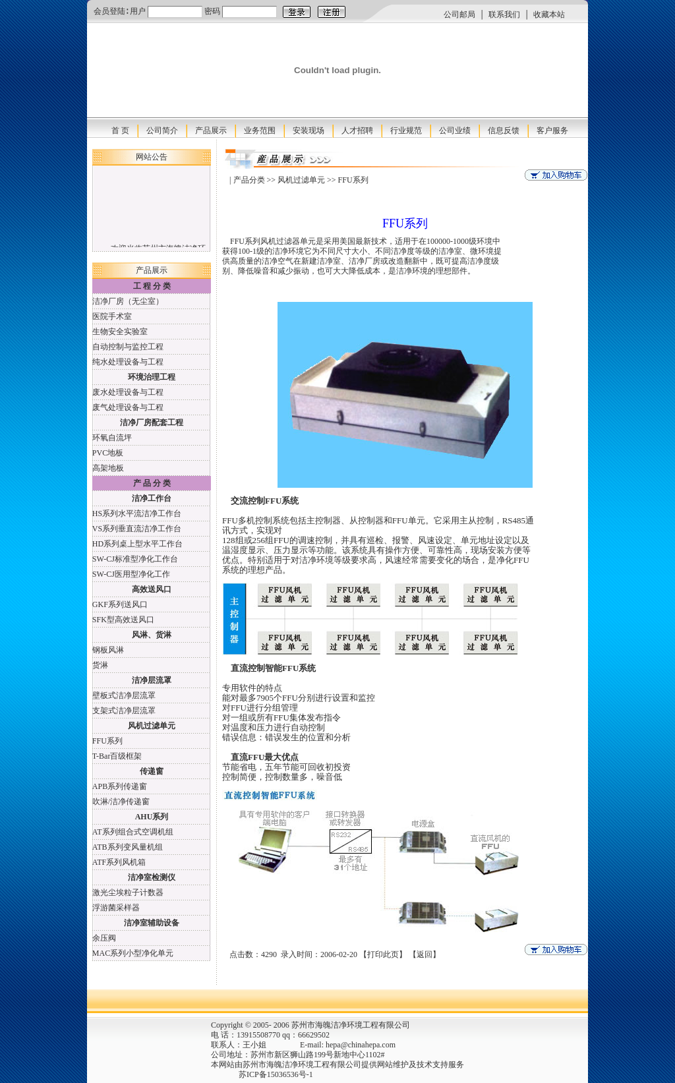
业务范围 (260, 130)
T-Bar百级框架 (117, 756)
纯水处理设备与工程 (127, 361)
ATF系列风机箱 (119, 862)
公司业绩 (455, 130)
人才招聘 (357, 130)
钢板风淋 (108, 650)
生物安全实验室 (120, 331)
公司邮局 (459, 14)
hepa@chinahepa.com (361, 1044)
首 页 (120, 130)
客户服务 (552, 130)
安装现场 (308, 130)
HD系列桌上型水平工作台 (137, 543)
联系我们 (504, 14)
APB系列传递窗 (119, 786)
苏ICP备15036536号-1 (250, 1074)
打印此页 (383, 954)
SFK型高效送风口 (123, 619)
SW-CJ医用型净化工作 (131, 574)
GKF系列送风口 (120, 604)
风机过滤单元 (301, 180)
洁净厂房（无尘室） (127, 301)
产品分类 (249, 180)
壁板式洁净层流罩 (124, 695)
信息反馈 (503, 130)
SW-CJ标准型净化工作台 (135, 559)
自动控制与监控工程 (127, 346)
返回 (424, 954)
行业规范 (406, 130)
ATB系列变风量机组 (127, 847)
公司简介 (162, 130)
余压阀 (104, 938)
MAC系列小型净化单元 (132, 953)
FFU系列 (107, 741)
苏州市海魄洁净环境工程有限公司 (302, 1064)
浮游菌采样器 (116, 907)
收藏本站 (549, 14)
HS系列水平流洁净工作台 (136, 513)
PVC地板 (107, 452)
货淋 (100, 665)
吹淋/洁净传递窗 (121, 801)
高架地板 (108, 468)
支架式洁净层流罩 (124, 710)
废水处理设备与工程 (127, 392)
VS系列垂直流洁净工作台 (136, 528)
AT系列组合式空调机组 (132, 831)
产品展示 (211, 130)
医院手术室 (112, 316)
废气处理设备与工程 (127, 407)
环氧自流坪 (112, 437)
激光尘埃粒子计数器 (127, 892)
